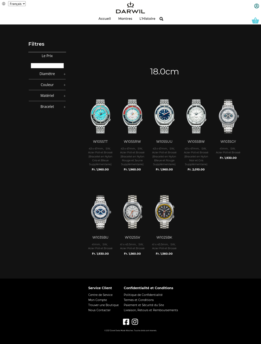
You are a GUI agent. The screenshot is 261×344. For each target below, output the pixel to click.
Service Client (100, 288)
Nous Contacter (99, 311)
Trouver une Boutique (103, 306)
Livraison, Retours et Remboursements (151, 311)
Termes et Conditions (139, 301)
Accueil (104, 19)
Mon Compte (97, 301)
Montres (125, 19)
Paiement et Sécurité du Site (144, 306)
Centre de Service (100, 295)
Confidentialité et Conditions (148, 288)
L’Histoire (147, 19)
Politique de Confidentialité (143, 295)
